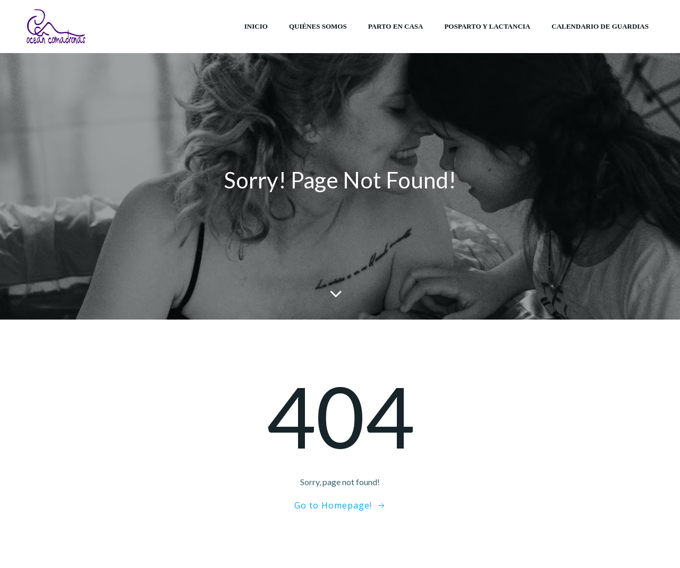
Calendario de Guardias (600, 26)
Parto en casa (395, 26)
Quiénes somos (318, 26)
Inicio (256, 26)
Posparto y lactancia (487, 26)
